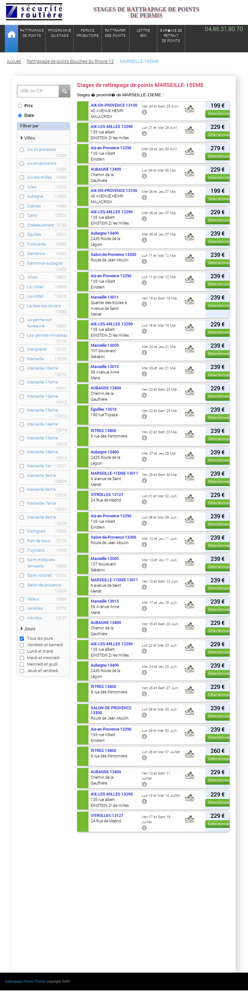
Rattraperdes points (115, 33)
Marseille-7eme (47, 503)
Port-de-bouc (47, 541)
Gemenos (47, 253)
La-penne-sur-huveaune (47, 323)
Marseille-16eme (47, 452)
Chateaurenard (47, 225)
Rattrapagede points (32, 33)
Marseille (47, 359)
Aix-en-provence (47, 163)
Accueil (14, 61)
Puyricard (47, 550)
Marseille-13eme (47, 410)
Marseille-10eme (47, 368)
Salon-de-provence (47, 585)
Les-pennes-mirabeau (47, 335)
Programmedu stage (59, 33)
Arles (47, 187)
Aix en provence (47, 149)
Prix (25, 105)
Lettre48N (143, 33)
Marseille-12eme (47, 396)
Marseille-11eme (47, 382)
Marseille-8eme (47, 517)
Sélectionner (219, 113)
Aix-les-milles (47, 177)
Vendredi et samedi (41, 645)
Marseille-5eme (47, 475)
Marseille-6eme (47, 489)
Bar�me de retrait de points (171, 35)
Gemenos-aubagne (47, 263)
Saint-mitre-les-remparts (47, 563)
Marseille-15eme (47, 438)
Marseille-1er (47, 466)
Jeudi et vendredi (39, 670)
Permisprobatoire (87, 33)
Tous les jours (36, 638)
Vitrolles (47, 618)
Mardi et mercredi (39, 657)
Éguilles (47, 234)
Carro (47, 215)
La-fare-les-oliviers (47, 306)
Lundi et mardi (36, 651)
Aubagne (47, 196)
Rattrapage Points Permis (25, 981)
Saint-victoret (47, 575)
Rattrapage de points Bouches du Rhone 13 (70, 61)
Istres (47, 277)
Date (26, 115)
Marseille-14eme (47, 424)
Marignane (47, 349)
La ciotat (47, 287)
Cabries (47, 206)
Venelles (47, 608)
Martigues (47, 531)
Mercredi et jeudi (38, 664)
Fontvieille (47, 244)
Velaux (47, 599)
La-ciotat (47, 296)
